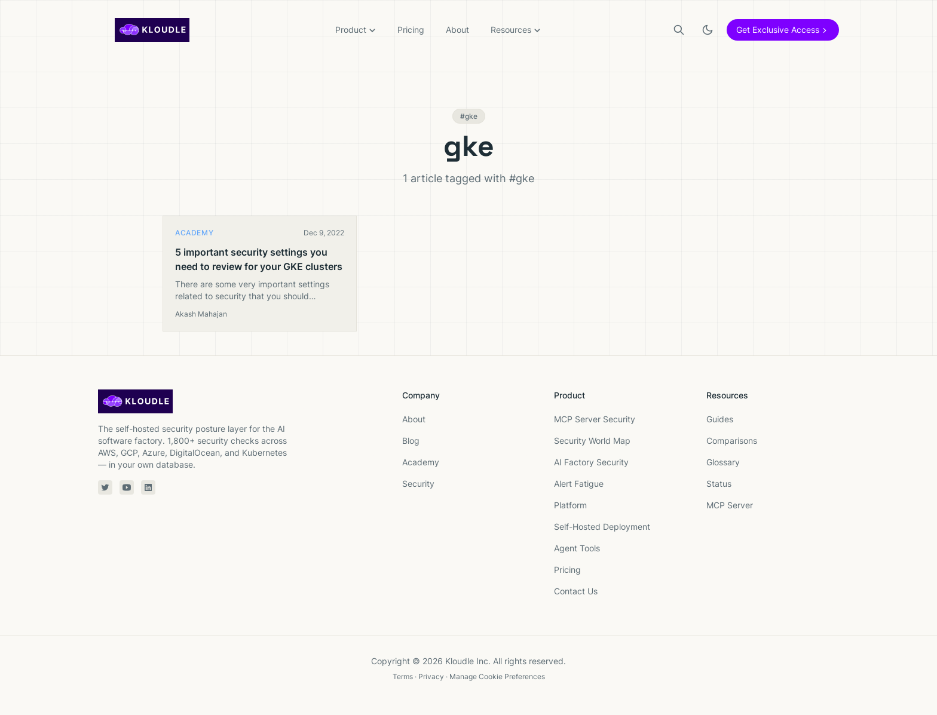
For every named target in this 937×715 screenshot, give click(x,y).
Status (718, 483)
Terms (403, 676)
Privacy (431, 676)
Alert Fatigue (579, 483)
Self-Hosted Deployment (602, 526)
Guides (719, 419)
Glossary (723, 462)
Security (418, 483)
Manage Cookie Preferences (497, 676)
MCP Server (729, 505)
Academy (420, 462)
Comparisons (731, 440)
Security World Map (592, 440)
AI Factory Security (591, 462)
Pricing (410, 29)
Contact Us (576, 591)
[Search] (678, 29)
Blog (410, 440)
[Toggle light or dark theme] (707, 29)
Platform (570, 505)
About (457, 29)
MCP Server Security (594, 419)
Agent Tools (577, 548)
